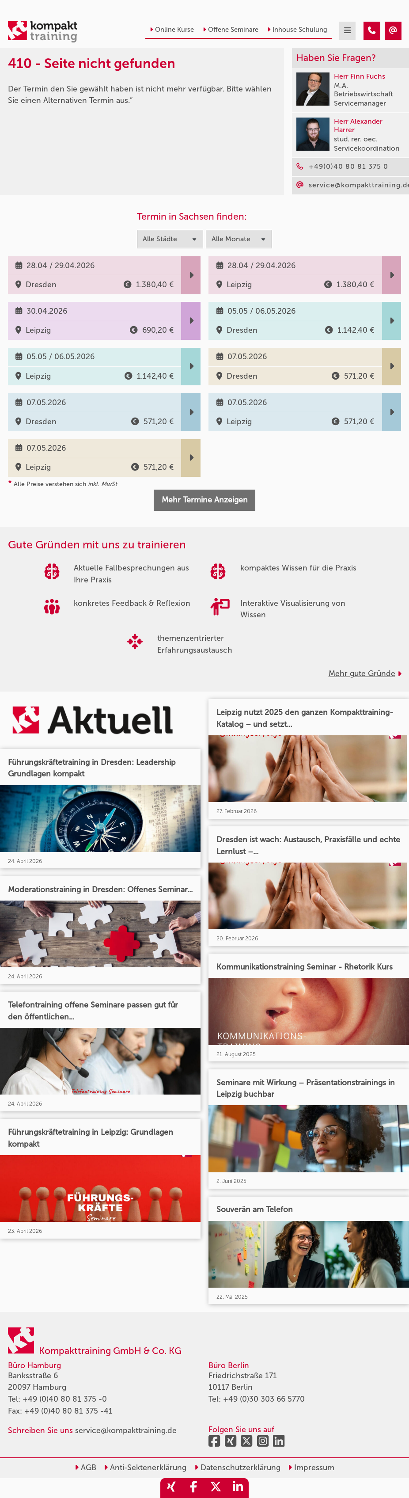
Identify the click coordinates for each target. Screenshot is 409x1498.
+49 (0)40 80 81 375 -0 (65, 1399)
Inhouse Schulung (297, 30)
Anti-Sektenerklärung (145, 1467)
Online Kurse (172, 30)
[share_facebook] (193, 1488)
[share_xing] (171, 1488)
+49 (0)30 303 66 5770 (264, 1399)
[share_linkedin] (238, 1488)
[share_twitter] (215, 1488)
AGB (85, 1467)
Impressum (311, 1467)
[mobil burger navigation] (347, 31)
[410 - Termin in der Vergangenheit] (372, 31)
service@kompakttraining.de (126, 1430)
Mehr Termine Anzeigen (205, 500)
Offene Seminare (230, 30)
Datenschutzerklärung (237, 1467)
